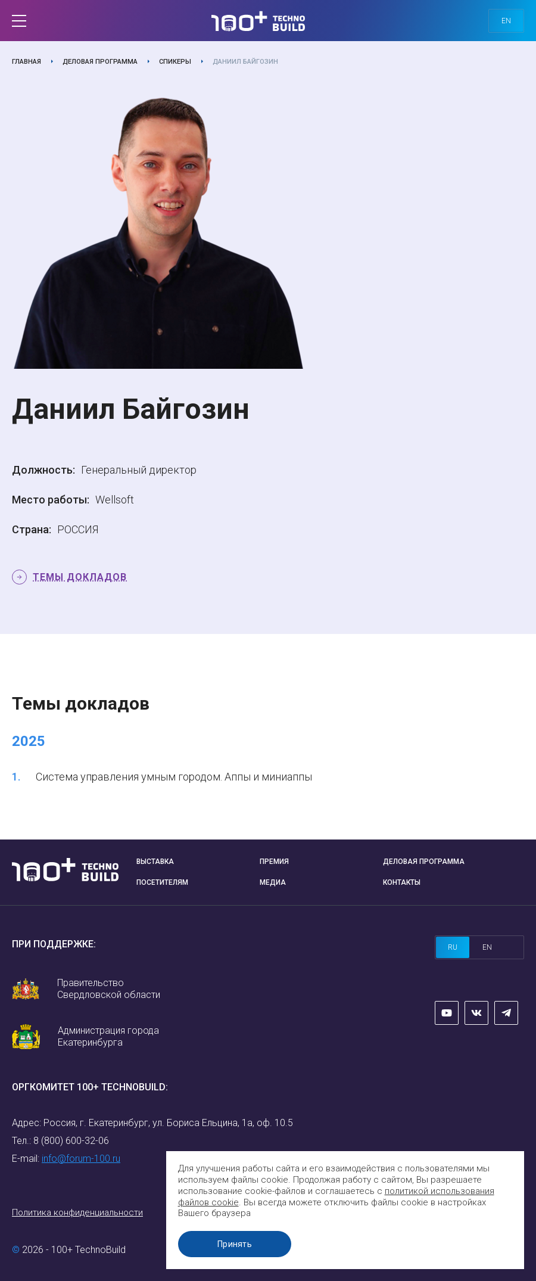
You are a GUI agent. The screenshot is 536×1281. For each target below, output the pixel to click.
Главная (26, 62)
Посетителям (162, 882)
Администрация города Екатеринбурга (108, 1036)
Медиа (273, 882)
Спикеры (175, 62)
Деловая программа (100, 62)
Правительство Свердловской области (108, 988)
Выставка (155, 861)
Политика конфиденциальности (77, 1212)
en (506, 21)
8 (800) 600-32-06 (71, 1140)
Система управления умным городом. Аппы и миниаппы (174, 776)
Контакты (401, 882)
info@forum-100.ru (81, 1158)
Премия (274, 861)
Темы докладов (80, 577)
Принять (235, 1244)
